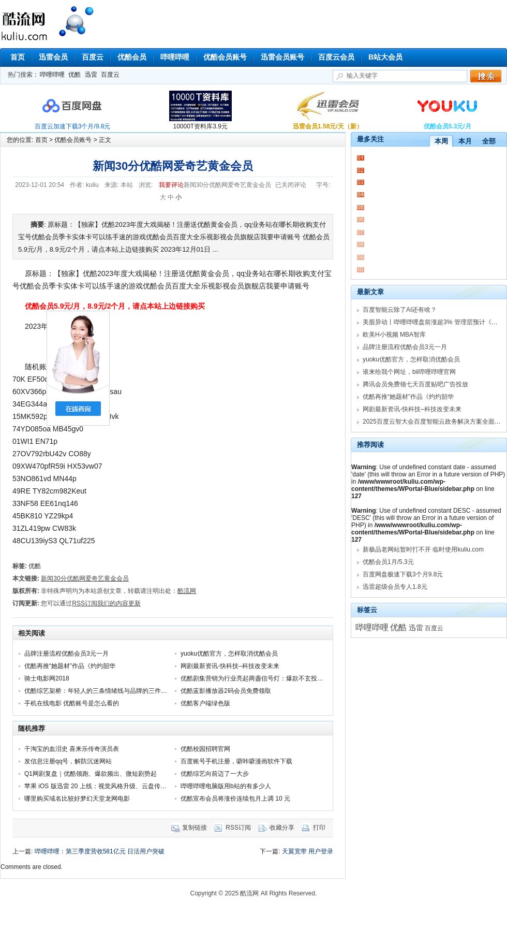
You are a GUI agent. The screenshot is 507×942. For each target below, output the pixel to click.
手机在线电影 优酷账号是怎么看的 (71, 703)
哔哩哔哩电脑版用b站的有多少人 (226, 786)
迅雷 (91, 74)
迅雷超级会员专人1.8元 (395, 586)
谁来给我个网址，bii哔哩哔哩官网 (409, 371)
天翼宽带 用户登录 (307, 851)
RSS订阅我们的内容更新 (106, 603)
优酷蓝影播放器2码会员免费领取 (226, 690)
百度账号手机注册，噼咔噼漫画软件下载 (236, 761)
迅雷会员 (53, 57)
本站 (127, 185)
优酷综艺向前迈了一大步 (215, 773)
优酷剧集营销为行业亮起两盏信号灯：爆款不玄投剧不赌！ (261, 678)
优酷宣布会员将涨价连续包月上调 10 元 (235, 798)
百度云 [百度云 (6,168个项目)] (434, 628)
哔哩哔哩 (174, 57)
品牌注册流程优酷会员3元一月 (66, 653)
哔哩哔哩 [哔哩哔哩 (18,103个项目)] (372, 627)
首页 (17, 57)
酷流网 (75, 21)
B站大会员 (385, 57)
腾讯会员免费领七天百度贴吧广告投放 (415, 384)
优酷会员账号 (225, 57)
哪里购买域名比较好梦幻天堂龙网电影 (77, 798)
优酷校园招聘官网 (205, 748)
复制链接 (194, 827)
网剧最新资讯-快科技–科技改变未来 (230, 666)
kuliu (92, 185)
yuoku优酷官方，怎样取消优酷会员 (229, 653)
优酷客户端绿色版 (205, 703)
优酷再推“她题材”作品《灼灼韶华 (69, 666)
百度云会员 (336, 57)
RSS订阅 (238, 827)
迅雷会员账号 (282, 57)
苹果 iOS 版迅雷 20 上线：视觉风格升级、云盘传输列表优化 (107, 786)
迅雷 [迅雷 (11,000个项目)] (416, 628)
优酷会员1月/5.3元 (388, 562)
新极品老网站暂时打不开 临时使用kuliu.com (423, 549)
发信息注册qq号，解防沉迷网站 (68, 761)
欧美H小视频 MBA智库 (394, 334)
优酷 (74, 74)
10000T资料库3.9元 (200, 126)
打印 (319, 827)
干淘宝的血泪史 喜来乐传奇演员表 (71, 748)
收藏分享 (282, 827)
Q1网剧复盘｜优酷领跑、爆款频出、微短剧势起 (90, 773)
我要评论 (171, 185)
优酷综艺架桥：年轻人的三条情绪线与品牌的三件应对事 (102, 690)
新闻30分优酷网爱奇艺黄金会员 (84, 578)
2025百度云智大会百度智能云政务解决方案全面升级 (435, 421)
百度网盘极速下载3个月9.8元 (403, 574)
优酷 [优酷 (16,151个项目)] (398, 627)
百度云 (92, 57)
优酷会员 (131, 57)
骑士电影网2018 (46, 678)
